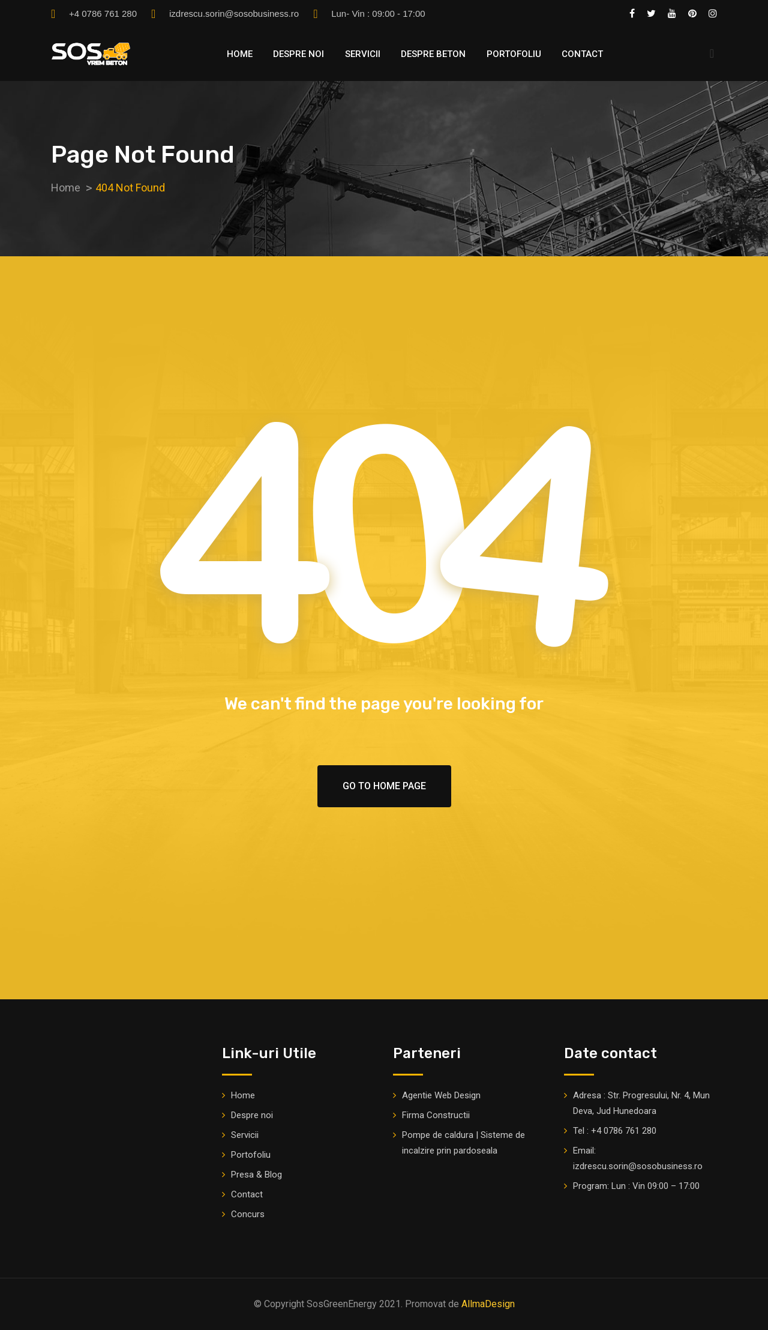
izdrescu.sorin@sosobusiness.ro (234, 13)
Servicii (362, 54)
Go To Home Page (384, 786)
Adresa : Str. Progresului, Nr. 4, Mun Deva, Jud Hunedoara (641, 1103)
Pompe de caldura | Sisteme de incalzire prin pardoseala (463, 1143)
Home (240, 54)
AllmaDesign (488, 1304)
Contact (582, 54)
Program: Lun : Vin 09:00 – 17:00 (636, 1186)
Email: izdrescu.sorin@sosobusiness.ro (638, 1158)
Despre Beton (433, 54)
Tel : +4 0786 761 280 (614, 1130)
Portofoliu (514, 54)
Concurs (248, 1214)
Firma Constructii (436, 1115)
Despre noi (298, 54)
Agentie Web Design (441, 1095)
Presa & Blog (256, 1174)
